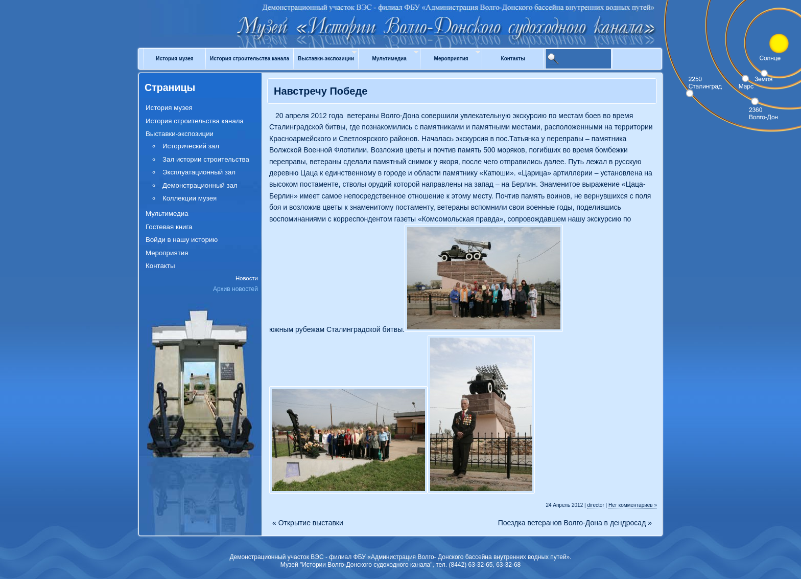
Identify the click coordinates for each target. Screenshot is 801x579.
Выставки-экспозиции (326, 58)
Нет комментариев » (632, 505)
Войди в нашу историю (182, 239)
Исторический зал (190, 146)
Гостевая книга (169, 227)
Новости (246, 278)
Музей (400, 16)
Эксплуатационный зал (198, 172)
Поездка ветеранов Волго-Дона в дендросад (575, 523)
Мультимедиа (389, 58)
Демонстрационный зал (200, 185)
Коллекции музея (189, 198)
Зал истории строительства (205, 159)
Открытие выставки (307, 523)
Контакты (513, 58)
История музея (174, 58)
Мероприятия (451, 58)
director (595, 505)
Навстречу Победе (320, 91)
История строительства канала (249, 58)
